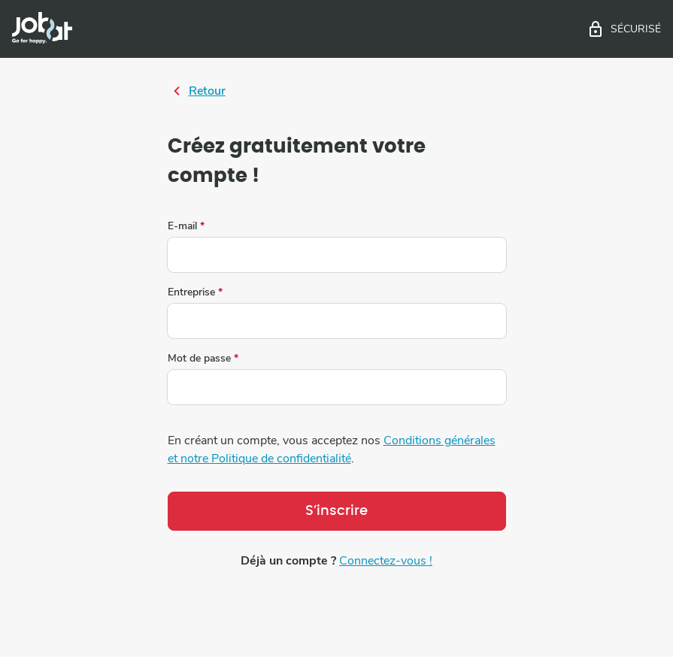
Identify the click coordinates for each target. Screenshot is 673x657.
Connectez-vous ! (385, 561)
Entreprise (195, 292)
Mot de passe (203, 358)
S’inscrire (336, 511)
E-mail (186, 226)
